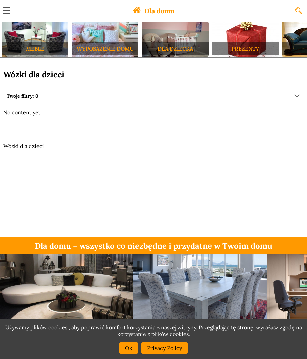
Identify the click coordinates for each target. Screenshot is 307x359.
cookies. (180, 334)
